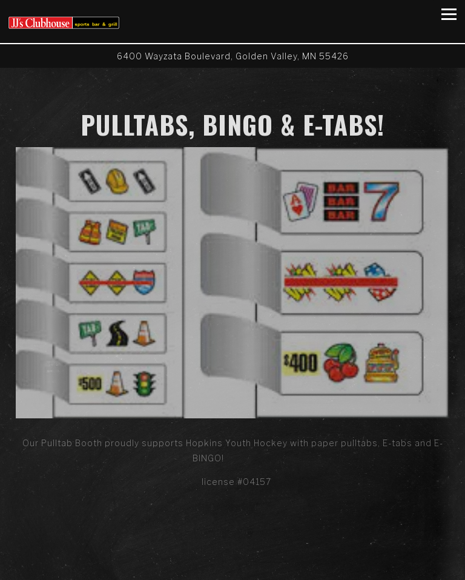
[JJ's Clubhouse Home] (64, 21)
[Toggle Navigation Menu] (449, 14)
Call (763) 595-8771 (232, 546)
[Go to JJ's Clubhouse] (232, 56)
